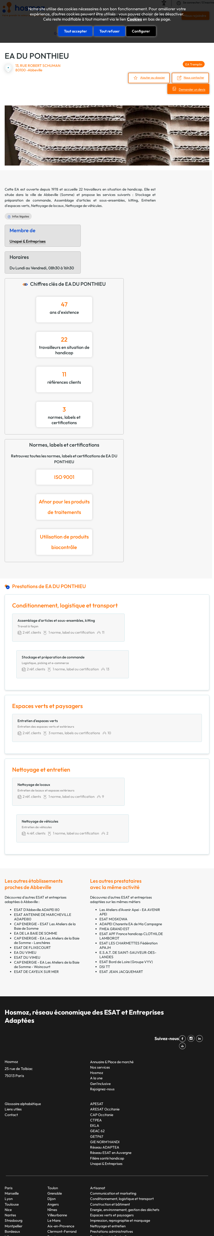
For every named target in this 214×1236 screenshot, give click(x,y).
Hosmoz (96, 1009)
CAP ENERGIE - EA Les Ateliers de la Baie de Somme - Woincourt (46, 900)
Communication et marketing (113, 1129)
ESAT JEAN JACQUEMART (121, 908)
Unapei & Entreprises (28, 240)
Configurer (141, 31)
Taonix (130, 1216)
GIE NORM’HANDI (104, 1078)
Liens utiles (13, 1045)
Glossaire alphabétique (23, 1040)
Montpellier (13, 1162)
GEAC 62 (97, 1067)
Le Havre (12, 1189)
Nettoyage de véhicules (83, 205)
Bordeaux (12, 1167)
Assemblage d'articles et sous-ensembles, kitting (96, 199)
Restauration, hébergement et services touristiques (130, 1189)
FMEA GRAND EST (114, 865)
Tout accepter (75, 31)
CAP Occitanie (101, 1051)
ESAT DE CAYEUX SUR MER (36, 908)
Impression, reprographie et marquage (120, 1157)
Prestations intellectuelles (110, 1173)
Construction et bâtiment (110, 1140)
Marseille (12, 1129)
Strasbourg (13, 1157)
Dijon (51, 1135)
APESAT (96, 1040)
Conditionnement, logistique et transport (122, 1135)
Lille (8, 1173)
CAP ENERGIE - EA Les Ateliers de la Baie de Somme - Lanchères (46, 876)
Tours (51, 1178)
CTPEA (96, 1056)
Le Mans (54, 1157)
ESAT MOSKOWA (113, 855)
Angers (53, 1140)
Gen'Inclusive (100, 1020)
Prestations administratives (111, 1167)
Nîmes (52, 1146)
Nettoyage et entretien (108, 1162)
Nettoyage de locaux (47, 205)
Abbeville (51, 194)
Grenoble (54, 1129)
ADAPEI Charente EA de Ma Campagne (130, 860)
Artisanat (97, 1124)
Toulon (52, 1124)
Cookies (134, 19)
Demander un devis (191, 89)
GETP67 (96, 1072)
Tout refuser (109, 31)
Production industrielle (107, 1178)
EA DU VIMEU (25, 889)
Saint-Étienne (15, 1195)
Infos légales (20, 216)
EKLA (94, 1061)
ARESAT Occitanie (104, 1045)
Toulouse (12, 1140)
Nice (8, 1146)
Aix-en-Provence (60, 1162)
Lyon (9, 1135)
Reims (9, 1184)
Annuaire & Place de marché (111, 998)
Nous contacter (194, 77)
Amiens (53, 1189)
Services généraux (104, 1195)
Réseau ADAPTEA (104, 1083)
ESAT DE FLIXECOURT (32, 884)
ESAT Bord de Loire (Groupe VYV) (126, 898)
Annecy (53, 1195)
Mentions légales (174, 1216)
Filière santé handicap (107, 1094)
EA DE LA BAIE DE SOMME (35, 869)
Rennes (10, 1178)
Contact (11, 1051)
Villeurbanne (57, 1151)
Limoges (54, 1184)
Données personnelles (19, 1224)
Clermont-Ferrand (62, 1167)
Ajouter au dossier (152, 77)
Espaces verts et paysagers (112, 1151)
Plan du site (148, 1216)
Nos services (100, 1003)
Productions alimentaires (109, 1184)
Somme (67, 194)
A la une (96, 1014)
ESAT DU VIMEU (27, 894)
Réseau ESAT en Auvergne (110, 1089)
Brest (51, 1173)
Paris (9, 1124)
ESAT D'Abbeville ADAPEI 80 (37, 846)
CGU (195, 1216)
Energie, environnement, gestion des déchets (124, 1146)
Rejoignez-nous (102, 1025)
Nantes (10, 1151)
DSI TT (104, 903)
